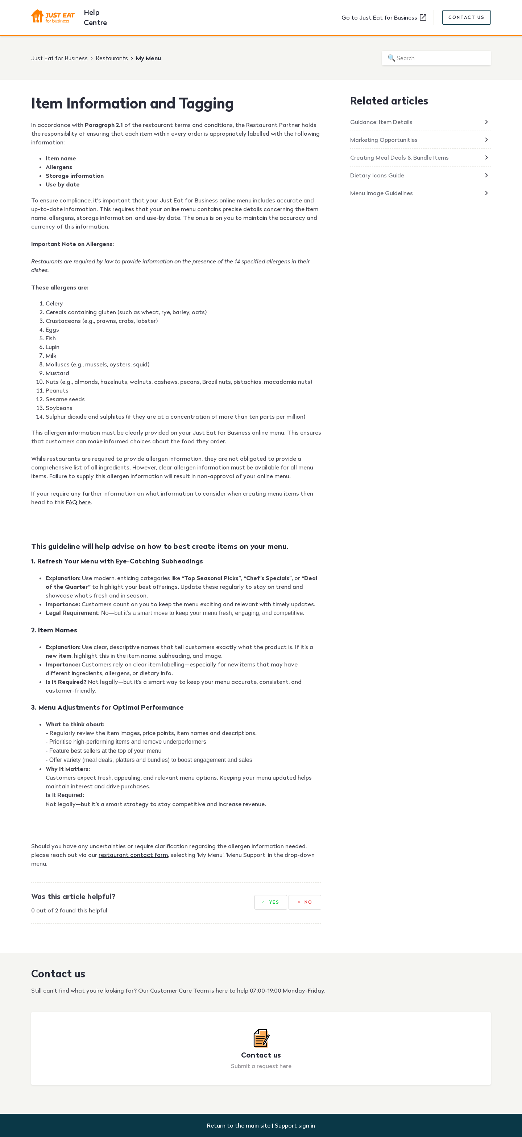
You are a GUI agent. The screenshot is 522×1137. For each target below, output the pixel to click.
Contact (466, 17)
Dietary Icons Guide (377, 175)
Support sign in (295, 1125)
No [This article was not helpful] (308, 902)
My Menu (148, 58)
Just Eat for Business (59, 58)
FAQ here (78, 502)
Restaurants (112, 58)
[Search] (436, 58)
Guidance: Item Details (381, 122)
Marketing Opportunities (384, 139)
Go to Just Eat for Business (384, 17)
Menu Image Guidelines (381, 193)
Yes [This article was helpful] (274, 902)
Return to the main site (238, 1125)
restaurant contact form (133, 854)
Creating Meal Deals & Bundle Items (399, 157)
